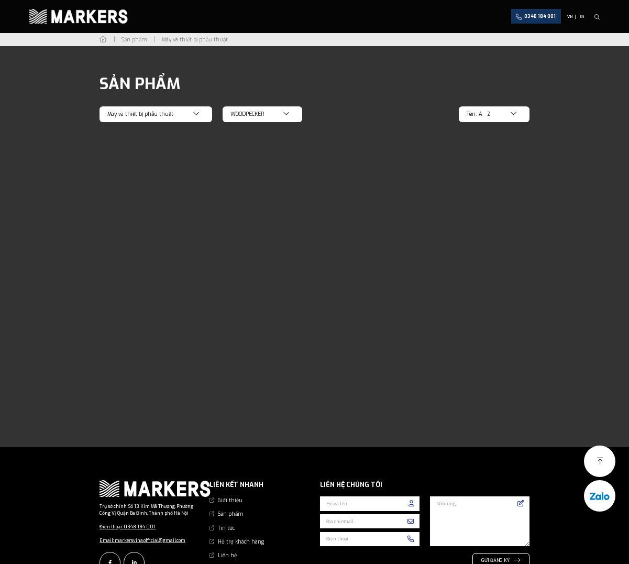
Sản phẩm (231, 506)
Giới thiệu (230, 493)
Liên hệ (227, 548)
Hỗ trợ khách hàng (241, 534)
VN (569, 16)
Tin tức (226, 520)
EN (582, 16)
